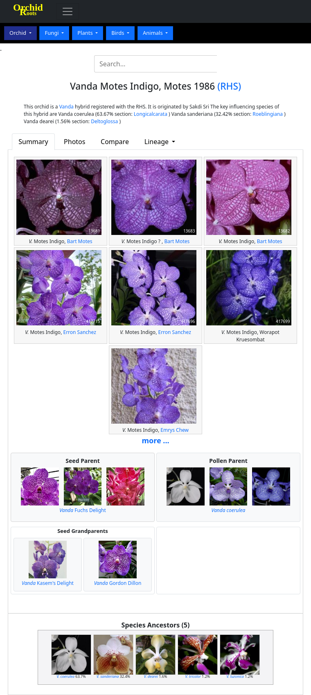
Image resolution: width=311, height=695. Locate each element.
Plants (85, 32)
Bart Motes (79, 241)
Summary (33, 141)
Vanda (66, 106)
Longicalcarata (150, 114)
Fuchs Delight (82, 510)
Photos (74, 141)
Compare (115, 141)
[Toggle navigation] (67, 11)
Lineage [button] (157, 141)
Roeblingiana (267, 114)
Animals (153, 32)
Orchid (18, 32)
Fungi (52, 32)
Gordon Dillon (118, 583)
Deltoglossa (104, 121)
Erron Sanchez (79, 332)
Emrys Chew (174, 429)
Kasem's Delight (48, 583)
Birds (118, 32)
